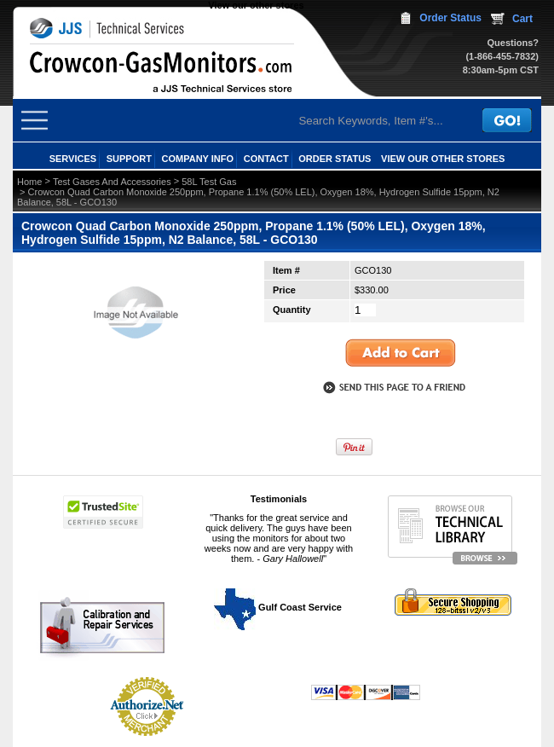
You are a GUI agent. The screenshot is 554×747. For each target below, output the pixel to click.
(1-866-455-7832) (502, 56)
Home (29, 182)
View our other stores (255, 5)
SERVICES (72, 158)
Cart (522, 19)
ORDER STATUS (334, 158)
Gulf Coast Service (279, 607)
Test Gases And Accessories (112, 182)
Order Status (450, 18)
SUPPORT (129, 158)
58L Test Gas (209, 182)
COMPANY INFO (198, 158)
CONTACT (266, 158)
